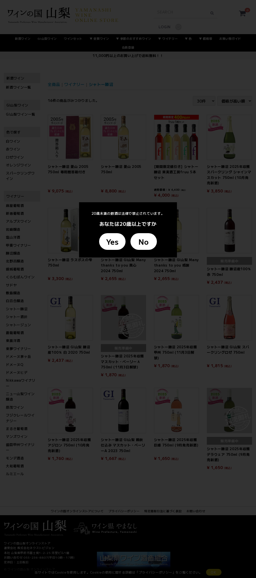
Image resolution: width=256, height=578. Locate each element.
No (144, 241)
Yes (112, 241)
